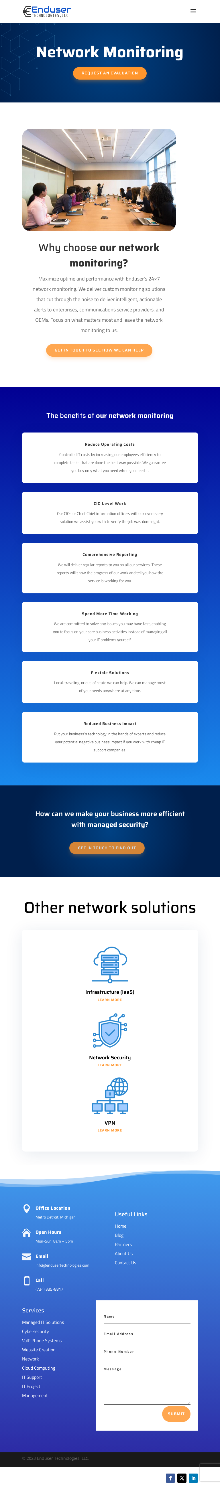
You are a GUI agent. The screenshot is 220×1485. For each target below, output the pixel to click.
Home (120, 1226)
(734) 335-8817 (49, 1289)
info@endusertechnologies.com (62, 1265)
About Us (124, 1253)
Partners (123, 1244)
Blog (119, 1235)
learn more (110, 999)
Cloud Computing (38, 1367)
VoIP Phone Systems (42, 1340)
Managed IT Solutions (43, 1322)
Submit (176, 1414)
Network (30, 1358)
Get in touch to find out (107, 848)
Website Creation (39, 1349)
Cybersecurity (35, 1331)
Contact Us (125, 1262)
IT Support (32, 1377)
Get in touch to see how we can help (99, 350)
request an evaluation (110, 73)
